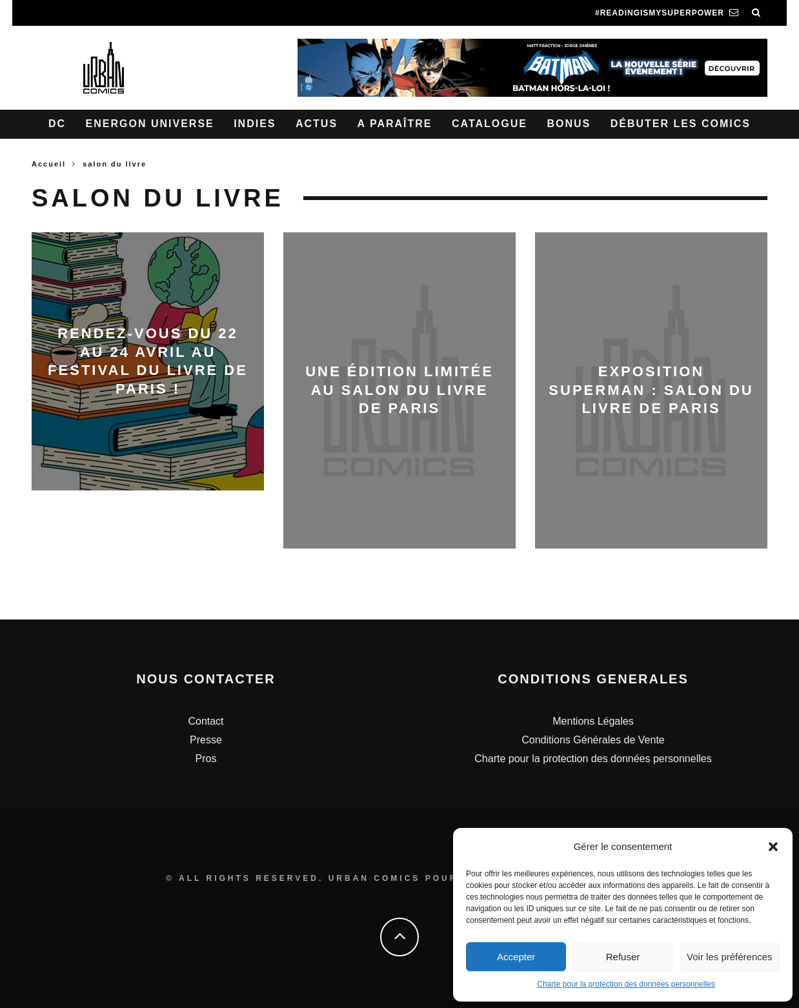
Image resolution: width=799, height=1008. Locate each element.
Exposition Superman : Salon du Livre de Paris (651, 389)
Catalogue (489, 123)
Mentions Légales (592, 721)
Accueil (49, 164)
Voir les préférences (730, 956)
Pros (206, 758)
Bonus (569, 123)
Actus (317, 123)
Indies (255, 123)
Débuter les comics (681, 123)
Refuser (623, 956)
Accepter (516, 956)
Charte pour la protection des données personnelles (626, 984)
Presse (206, 739)
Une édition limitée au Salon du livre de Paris (399, 389)
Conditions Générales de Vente (592, 739)
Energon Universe (150, 123)
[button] (773, 846)
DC (57, 123)
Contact (205, 721)
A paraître (395, 123)
